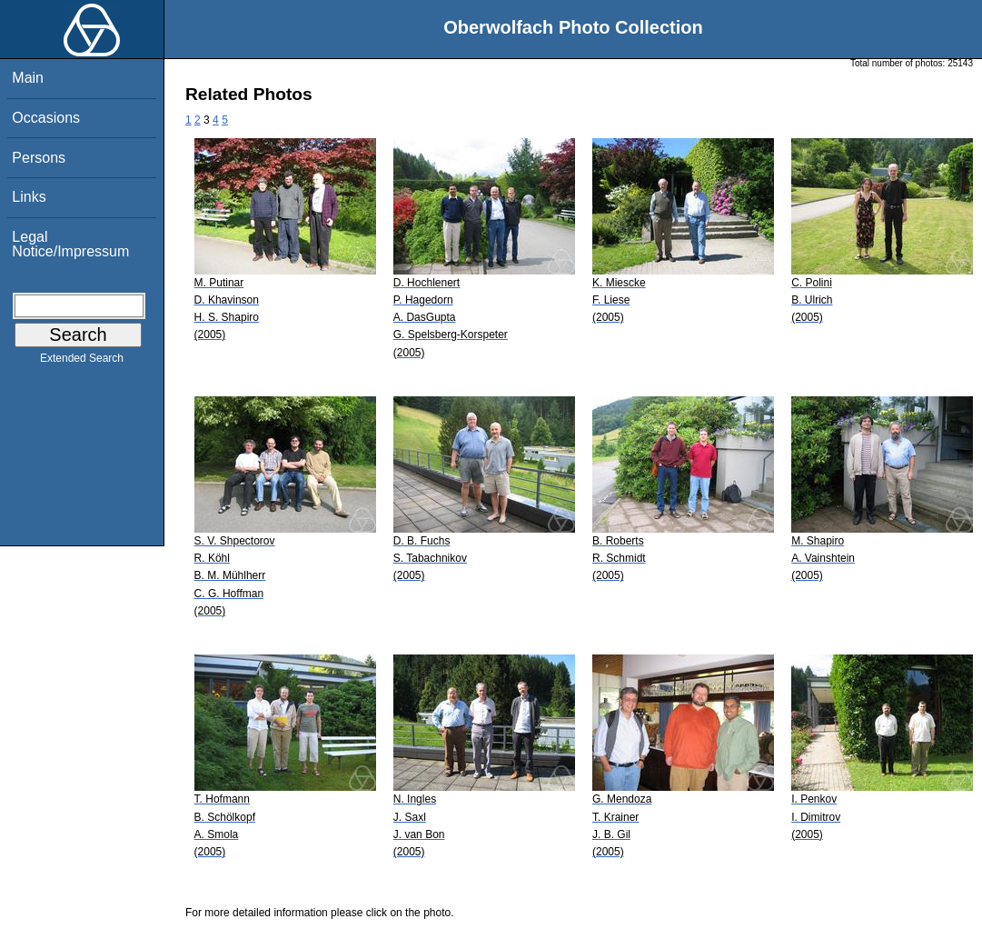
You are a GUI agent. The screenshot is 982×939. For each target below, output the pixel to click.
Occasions (46, 117)
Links (28, 197)
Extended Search (82, 361)
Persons (38, 157)
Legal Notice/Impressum (70, 244)
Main (28, 77)
